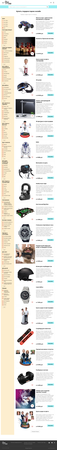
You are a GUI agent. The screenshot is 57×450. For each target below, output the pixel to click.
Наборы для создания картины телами (42, 391)
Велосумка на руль (42, 163)
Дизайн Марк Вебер (51, 448)
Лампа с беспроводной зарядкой (43, 101)
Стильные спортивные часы (44, 225)
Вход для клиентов (28, 448)
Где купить (50, 33)
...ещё (4, 45)
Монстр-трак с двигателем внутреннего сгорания (44, 18)
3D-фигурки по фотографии (44, 121)
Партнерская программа (28, 443)
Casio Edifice (39, 287)
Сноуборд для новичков (43, 328)
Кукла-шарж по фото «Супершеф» (42, 60)
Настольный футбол (42, 204)
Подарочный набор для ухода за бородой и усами (44, 246)
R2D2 (37, 142)
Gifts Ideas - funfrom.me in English (29, 442)
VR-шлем (38, 80)
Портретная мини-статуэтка (44, 349)
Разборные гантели (42, 370)
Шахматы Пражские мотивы (45, 38)
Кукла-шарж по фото (42, 411)
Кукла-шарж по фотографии (44, 308)
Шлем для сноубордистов (44, 266)
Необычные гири (41, 183)
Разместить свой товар (41, 442)
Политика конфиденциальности (16, 442)
